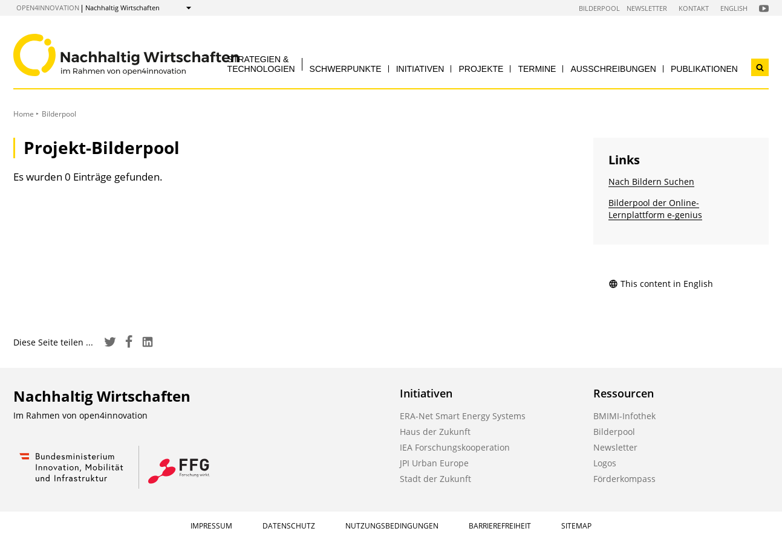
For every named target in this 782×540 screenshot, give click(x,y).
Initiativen (420, 69)
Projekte (480, 69)
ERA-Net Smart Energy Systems (463, 416)
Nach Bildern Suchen (651, 181)
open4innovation (47, 7)
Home (23, 114)
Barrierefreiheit (500, 526)
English (734, 8)
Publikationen (704, 69)
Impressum (211, 526)
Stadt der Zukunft (435, 478)
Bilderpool (599, 8)
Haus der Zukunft (435, 431)
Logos (604, 463)
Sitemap (576, 526)
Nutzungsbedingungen (391, 526)
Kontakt (694, 8)
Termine (537, 69)
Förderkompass (624, 478)
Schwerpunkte (346, 69)
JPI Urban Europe (434, 463)
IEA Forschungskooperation (455, 447)
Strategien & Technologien (261, 63)
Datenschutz (288, 526)
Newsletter (647, 8)
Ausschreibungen (613, 69)
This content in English (660, 283)
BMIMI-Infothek (624, 416)
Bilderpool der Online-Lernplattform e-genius (655, 208)
